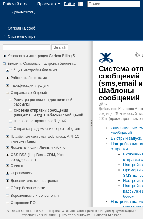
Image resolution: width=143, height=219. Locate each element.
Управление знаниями (39, 215)
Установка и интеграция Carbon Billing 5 (41, 56)
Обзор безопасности (28, 188)
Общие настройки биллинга (34, 70)
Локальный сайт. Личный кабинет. (39, 147)
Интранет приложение (87, 211)
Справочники (22, 173)
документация (123, 211)
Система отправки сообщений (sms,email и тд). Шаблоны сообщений (48, 112)
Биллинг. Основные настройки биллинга (42, 63)
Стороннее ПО (23, 203)
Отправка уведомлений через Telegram (47, 129)
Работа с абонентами (29, 78)
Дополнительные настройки (34, 181)
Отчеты (17, 165)
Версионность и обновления (35, 195)
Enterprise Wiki (56, 211)
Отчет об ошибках (76, 215)
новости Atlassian (107, 215)
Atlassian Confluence (22, 211)
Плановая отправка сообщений (40, 121)
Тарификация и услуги (30, 85)
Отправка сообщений (28, 28)
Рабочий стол (16, 4)
